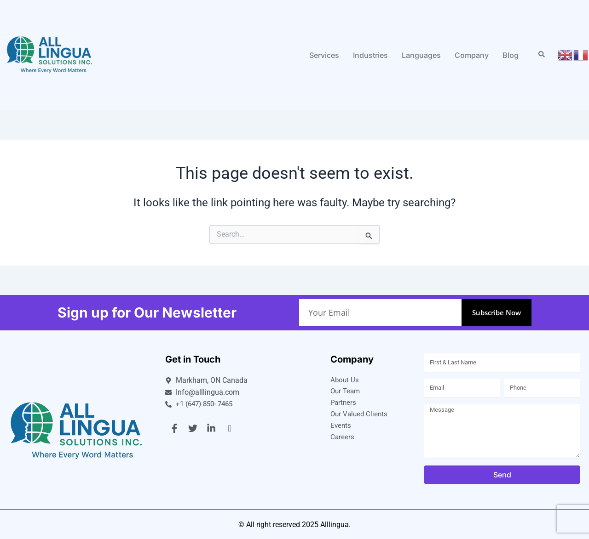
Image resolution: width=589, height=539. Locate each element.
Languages (421, 55)
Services (324, 55)
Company (472, 55)
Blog (510, 55)
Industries (370, 55)
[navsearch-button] (541, 55)
